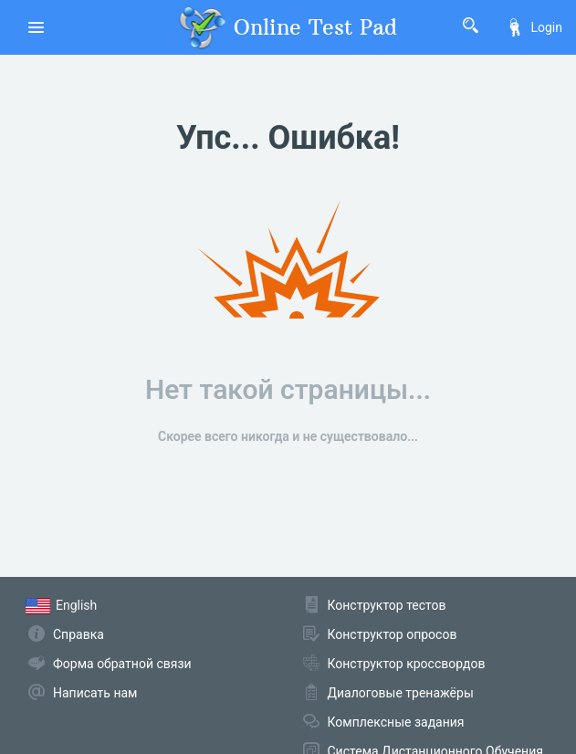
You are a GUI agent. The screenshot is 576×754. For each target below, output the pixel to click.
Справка (78, 634)
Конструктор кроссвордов (407, 663)
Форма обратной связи (122, 663)
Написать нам (95, 693)
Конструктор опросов (392, 634)
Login (534, 27)
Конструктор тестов (387, 605)
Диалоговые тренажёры (401, 693)
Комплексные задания (396, 722)
